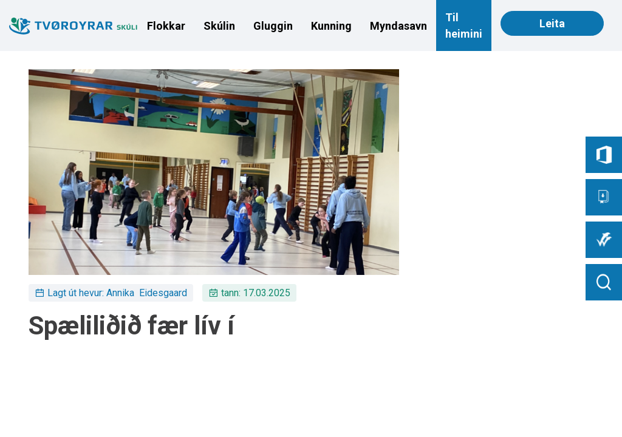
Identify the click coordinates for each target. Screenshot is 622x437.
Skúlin (219, 25)
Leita (552, 23)
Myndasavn (398, 25)
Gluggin (273, 25)
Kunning (331, 25)
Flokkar (166, 25)
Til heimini (463, 25)
